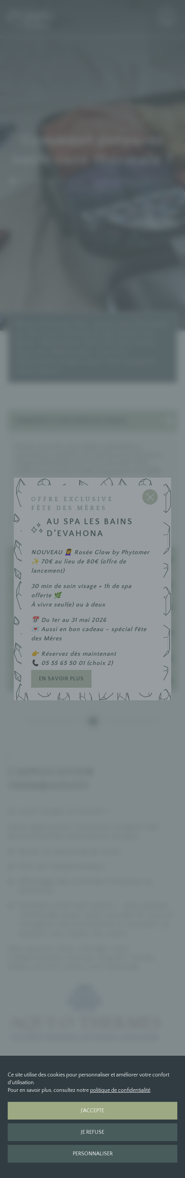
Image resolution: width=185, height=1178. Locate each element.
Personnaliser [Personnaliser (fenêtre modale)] (93, 1154)
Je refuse (92, 1132)
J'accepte (92, 1111)
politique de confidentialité (120, 1090)
